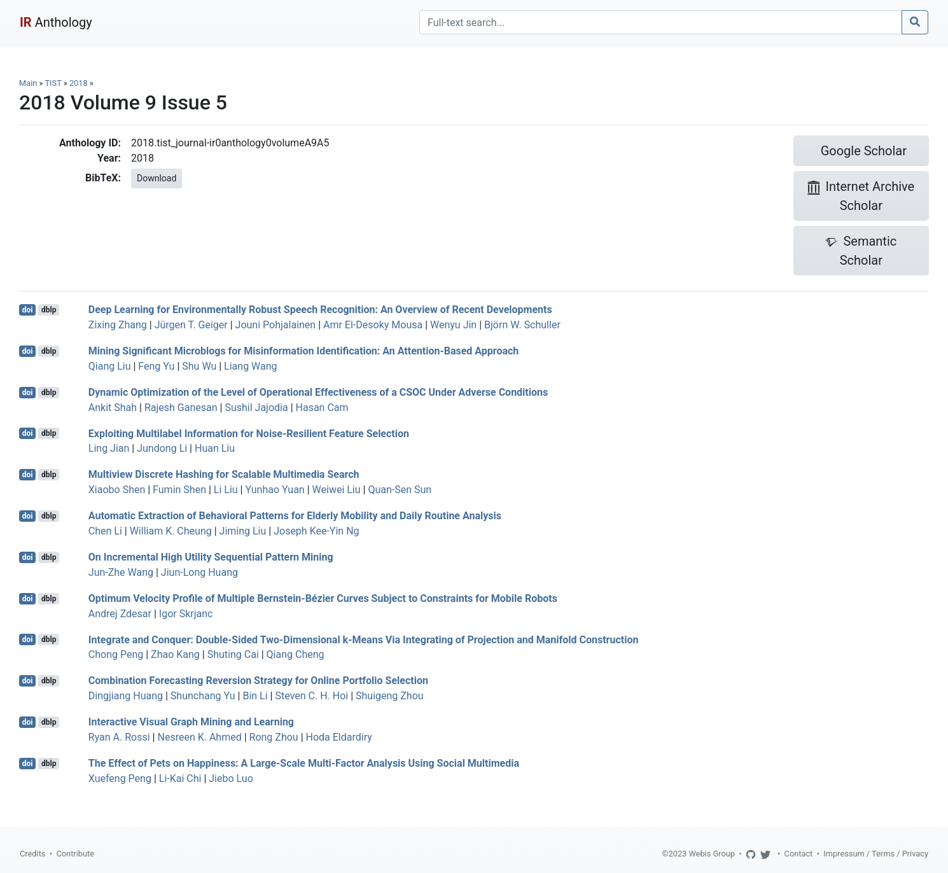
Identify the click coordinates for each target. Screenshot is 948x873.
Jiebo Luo (231, 778)
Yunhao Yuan (274, 490)
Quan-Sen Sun (399, 490)
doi (27, 309)
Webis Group (711, 853)
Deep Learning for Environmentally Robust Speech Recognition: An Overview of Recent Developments (320, 310)
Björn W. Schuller (522, 325)
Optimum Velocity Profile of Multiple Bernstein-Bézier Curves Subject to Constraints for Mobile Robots (322, 598)
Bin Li (254, 696)
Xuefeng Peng (119, 778)
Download (156, 178)
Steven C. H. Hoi (311, 696)
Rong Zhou (273, 737)
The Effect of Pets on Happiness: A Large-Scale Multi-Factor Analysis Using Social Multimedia (303, 763)
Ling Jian (109, 448)
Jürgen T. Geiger (191, 325)
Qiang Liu (109, 366)
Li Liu (226, 490)
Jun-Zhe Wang (120, 572)
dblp (48, 309)
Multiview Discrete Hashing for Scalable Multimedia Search (223, 474)
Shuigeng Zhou (390, 696)
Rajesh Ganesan (181, 408)
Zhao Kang (175, 654)
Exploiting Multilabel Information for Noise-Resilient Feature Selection (248, 433)
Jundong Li (162, 448)
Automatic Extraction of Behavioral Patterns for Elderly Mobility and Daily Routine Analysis (294, 516)
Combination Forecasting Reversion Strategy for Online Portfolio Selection (258, 680)
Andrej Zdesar (119, 614)
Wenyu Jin (453, 325)
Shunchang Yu (203, 696)
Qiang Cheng (295, 654)
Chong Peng (115, 654)
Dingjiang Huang (125, 696)
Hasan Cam (322, 408)
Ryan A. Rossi (119, 737)
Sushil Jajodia (256, 408)
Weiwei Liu (336, 490)
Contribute (75, 853)
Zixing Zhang (117, 325)
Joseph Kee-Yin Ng (316, 531)
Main (28, 83)
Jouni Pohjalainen (275, 325)
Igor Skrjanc (186, 614)
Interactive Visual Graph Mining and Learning (191, 722)
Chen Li (105, 531)
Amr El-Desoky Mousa (372, 325)
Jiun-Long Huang (199, 572)
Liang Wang (250, 366)
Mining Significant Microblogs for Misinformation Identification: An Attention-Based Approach (303, 351)
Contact (798, 853)
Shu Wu (199, 366)
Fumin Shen (179, 490)
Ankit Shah (112, 408)
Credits (32, 853)
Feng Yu (156, 366)
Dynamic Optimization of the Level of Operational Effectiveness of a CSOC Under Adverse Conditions (318, 392)
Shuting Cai (233, 654)
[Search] (660, 22)
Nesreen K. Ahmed (199, 737)
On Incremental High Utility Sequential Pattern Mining (210, 557)
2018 (78, 83)
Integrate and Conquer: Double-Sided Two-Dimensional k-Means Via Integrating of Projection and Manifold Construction (363, 639)
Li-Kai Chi (180, 778)
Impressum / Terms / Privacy (875, 853)
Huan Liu (215, 448)
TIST (53, 83)
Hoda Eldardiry (339, 737)
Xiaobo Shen (116, 490)
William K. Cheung (171, 531)
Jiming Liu (243, 531)
